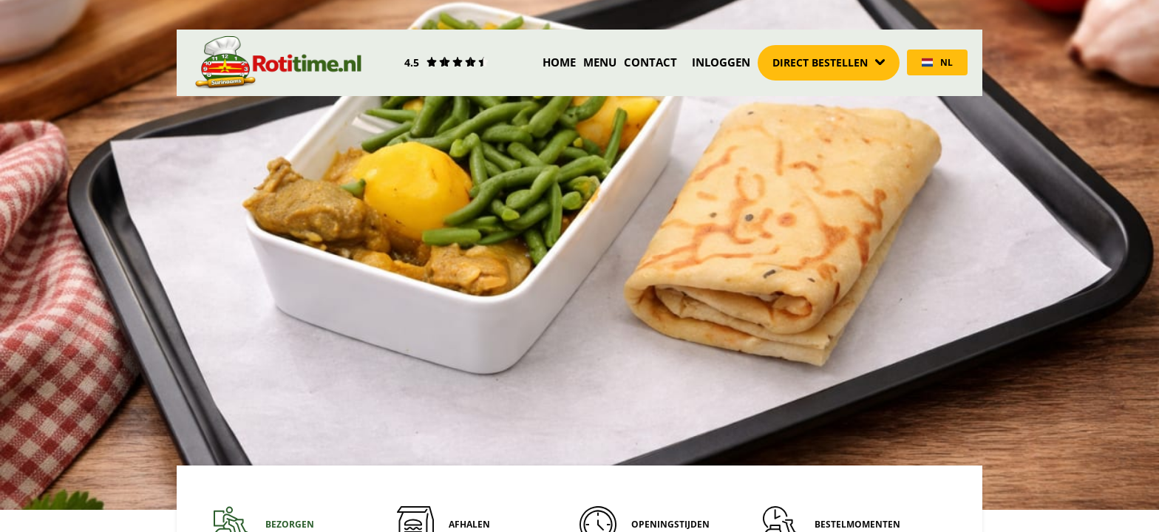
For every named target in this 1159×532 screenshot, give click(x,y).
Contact (650, 62)
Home (559, 62)
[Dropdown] (829, 63)
